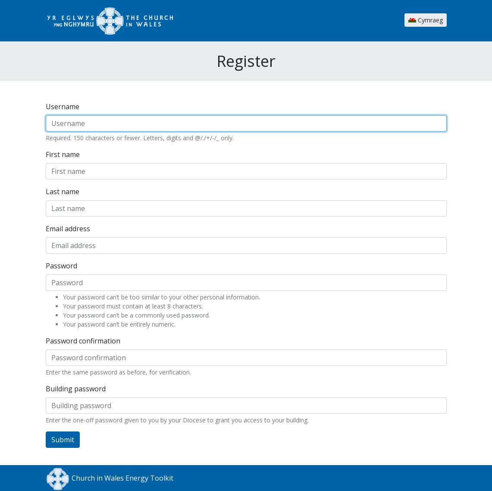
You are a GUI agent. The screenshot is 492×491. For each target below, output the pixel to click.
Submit (62, 439)
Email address (68, 228)
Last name (62, 191)
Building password (76, 388)
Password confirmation (83, 341)
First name (63, 154)
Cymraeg (425, 20)
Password (61, 266)
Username (62, 106)
